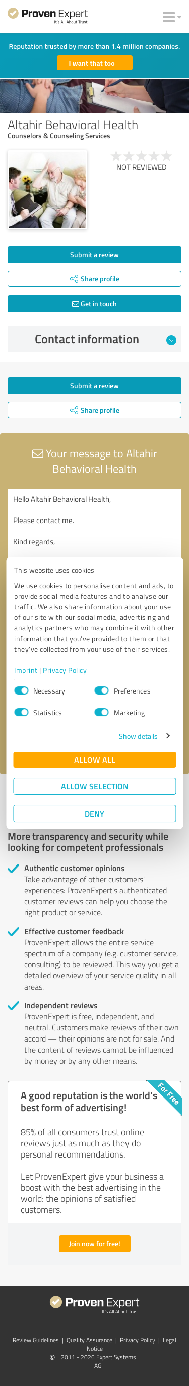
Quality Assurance (89, 1340)
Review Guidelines (36, 1340)
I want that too (92, 62)
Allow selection (95, 786)
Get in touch (94, 303)
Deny (94, 813)
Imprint (26, 670)
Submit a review (94, 254)
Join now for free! (94, 1243)
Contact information (105, 339)
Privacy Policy (65, 670)
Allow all (94, 759)
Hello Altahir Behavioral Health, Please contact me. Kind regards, (94, 545)
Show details (138, 736)
